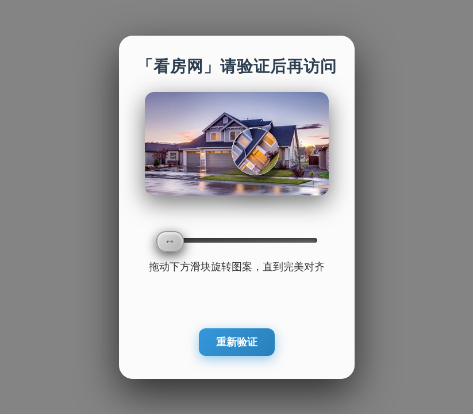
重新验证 (236, 342)
